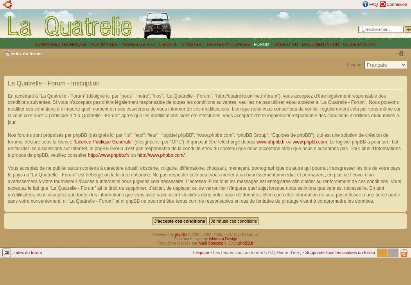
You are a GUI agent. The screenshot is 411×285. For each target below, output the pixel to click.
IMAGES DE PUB (138, 44)
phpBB (181, 234)
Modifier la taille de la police (401, 53)
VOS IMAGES (103, 44)
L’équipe (201, 252)
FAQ (373, 4)
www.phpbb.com (310, 142)
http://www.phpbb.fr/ (108, 155)
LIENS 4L (169, 44)
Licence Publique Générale (103, 142)
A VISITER (191, 44)
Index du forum (26, 53)
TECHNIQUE (74, 44)
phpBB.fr (245, 243)
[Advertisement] (266, 25)
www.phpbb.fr (271, 142)
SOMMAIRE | (47, 44)
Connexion (396, 4)
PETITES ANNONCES (227, 44)
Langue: (355, 64)
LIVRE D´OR (285, 44)
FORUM (261, 44)
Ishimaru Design (223, 239)
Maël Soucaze (211, 243)
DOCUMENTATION (320, 44)
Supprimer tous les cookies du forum (340, 252)
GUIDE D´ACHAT (360, 44)
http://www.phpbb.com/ (161, 155)
